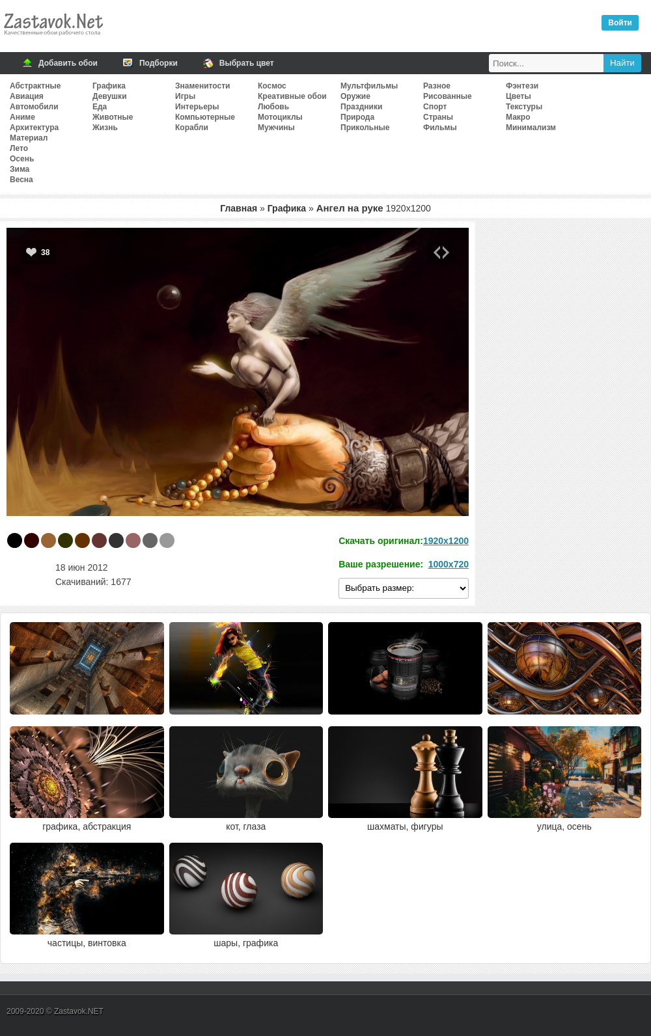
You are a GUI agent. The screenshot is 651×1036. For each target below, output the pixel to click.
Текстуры (524, 106)
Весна (21, 179)
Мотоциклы (280, 117)
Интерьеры (197, 106)
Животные (112, 117)
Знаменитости (202, 85)
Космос (272, 85)
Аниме (22, 117)
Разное (436, 85)
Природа (357, 117)
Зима (19, 169)
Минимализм (531, 127)
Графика (109, 85)
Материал (29, 138)
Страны (438, 117)
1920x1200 (446, 541)
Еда (99, 106)
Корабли (191, 127)
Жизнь (105, 127)
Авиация (27, 96)
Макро (518, 117)
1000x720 (448, 564)
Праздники (361, 106)
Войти (620, 22)
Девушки (109, 96)
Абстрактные (35, 85)
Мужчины (276, 127)
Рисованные (447, 96)
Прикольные (364, 127)
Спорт (435, 106)
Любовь (273, 106)
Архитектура (34, 127)
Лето (19, 148)
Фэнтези (522, 85)
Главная (238, 208)
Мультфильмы (369, 85)
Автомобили (34, 106)
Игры (185, 96)
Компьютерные (205, 117)
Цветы (518, 96)
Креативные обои (292, 96)
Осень (22, 158)
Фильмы (440, 127)
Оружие (355, 96)
